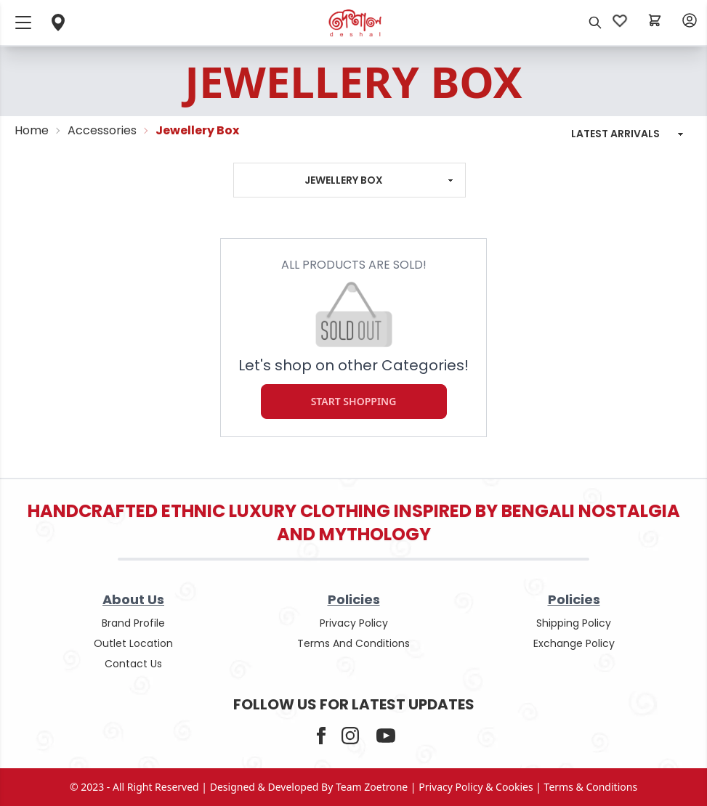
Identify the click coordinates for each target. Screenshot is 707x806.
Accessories (102, 130)
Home (32, 130)
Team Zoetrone (372, 787)
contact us (133, 663)
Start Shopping (354, 401)
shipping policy (573, 623)
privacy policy (354, 623)
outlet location (133, 643)
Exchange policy (574, 643)
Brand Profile (133, 623)
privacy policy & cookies (476, 787)
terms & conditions (591, 787)
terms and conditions (353, 643)
